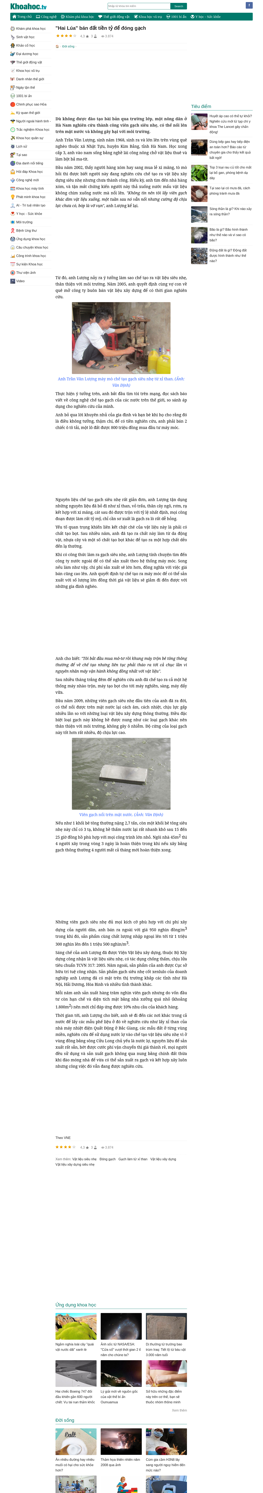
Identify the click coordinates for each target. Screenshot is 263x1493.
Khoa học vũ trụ (148, 17)
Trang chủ (22, 16)
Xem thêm (179, 1410)
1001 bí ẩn (176, 17)
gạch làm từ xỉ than (133, 1158)
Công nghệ (46, 17)
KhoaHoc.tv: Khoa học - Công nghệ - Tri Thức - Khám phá (32, 6)
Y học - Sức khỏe (205, 17)
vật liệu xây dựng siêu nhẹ (75, 1164)
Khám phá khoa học (77, 17)
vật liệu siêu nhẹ (84, 1158)
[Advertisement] (121, 82)
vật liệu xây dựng (163, 1158)
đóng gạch (108, 1158)
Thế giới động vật (113, 17)
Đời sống (68, 46)
